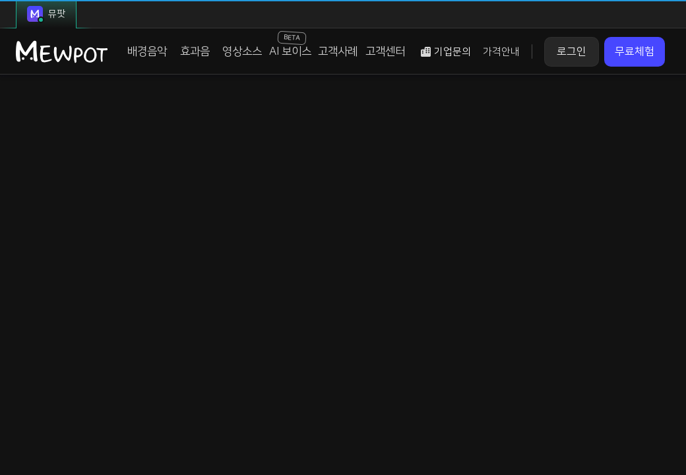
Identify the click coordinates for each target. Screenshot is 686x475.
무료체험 (634, 51)
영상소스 (242, 51)
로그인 (571, 51)
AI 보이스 (290, 44)
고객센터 (385, 51)
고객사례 (338, 51)
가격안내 (501, 51)
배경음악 (147, 51)
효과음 (195, 51)
